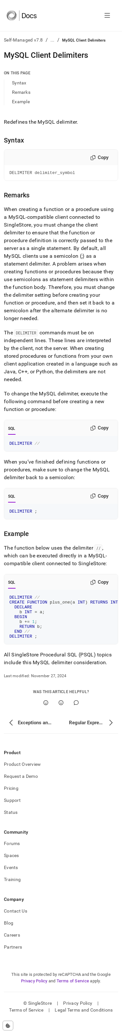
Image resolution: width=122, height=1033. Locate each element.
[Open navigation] (107, 15)
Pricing (11, 800)
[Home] (21, 15)
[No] (61, 714)
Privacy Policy (34, 992)
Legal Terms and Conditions (84, 1021)
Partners (13, 958)
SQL (12, 429)
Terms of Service (73, 992)
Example (21, 101)
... (52, 40)
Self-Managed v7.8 (23, 40)
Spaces (11, 867)
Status (11, 824)
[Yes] (45, 714)
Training (12, 891)
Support (12, 812)
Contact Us (15, 922)
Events (11, 879)
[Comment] (76, 714)
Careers (12, 946)
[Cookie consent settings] (8, 1025)
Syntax (19, 82)
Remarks (21, 92)
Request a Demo (21, 787)
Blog (8, 934)
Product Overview (22, 775)
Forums (12, 855)
